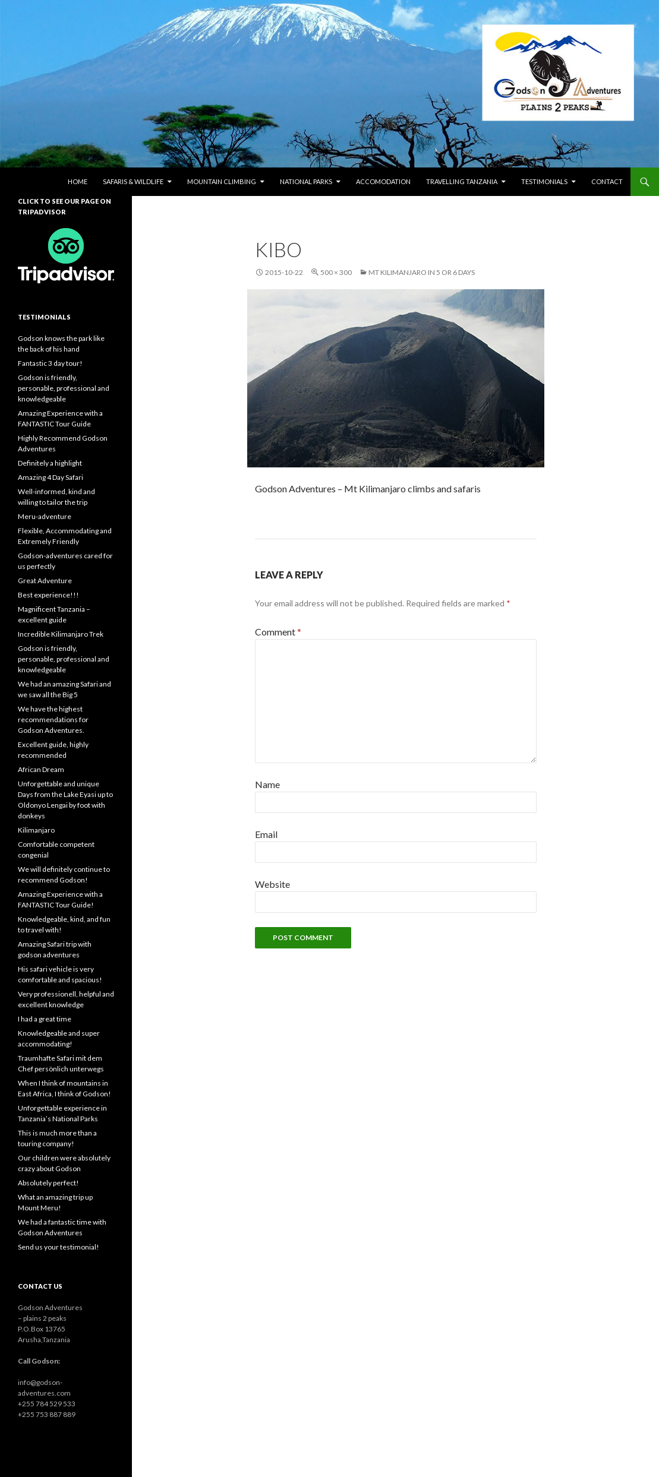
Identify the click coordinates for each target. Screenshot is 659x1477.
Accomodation (383, 181)
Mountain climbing (221, 181)
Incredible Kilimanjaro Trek (60, 634)
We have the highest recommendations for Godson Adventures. (53, 719)
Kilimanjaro (36, 830)
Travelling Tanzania (461, 181)
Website (272, 884)
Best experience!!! (48, 594)
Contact (607, 181)
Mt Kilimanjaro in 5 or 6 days (421, 272)
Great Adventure (45, 580)
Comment (278, 631)
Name (267, 784)
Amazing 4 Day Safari (50, 477)
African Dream (41, 769)
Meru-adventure (44, 516)
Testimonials (544, 181)
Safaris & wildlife (133, 181)
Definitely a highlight (50, 462)
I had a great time (44, 1018)
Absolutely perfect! (48, 1182)
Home (77, 181)
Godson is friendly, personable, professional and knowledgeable (63, 388)
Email (266, 834)
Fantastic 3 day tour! (50, 363)
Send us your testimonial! (58, 1246)
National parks (306, 181)
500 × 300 (336, 272)
